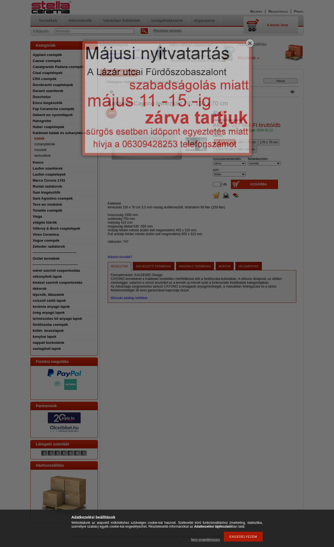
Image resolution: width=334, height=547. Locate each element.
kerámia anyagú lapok (51, 306)
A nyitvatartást (113, 53)
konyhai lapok (45, 337)
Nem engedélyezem (205, 540)
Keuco (38, 162)
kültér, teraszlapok (48, 331)
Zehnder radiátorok (49, 246)
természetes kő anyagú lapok (57, 319)
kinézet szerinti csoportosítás (58, 282)
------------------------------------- (55, 252)
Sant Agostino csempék (53, 198)
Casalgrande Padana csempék (58, 67)
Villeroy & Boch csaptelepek (56, 228)
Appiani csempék (47, 55)
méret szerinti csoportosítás (56, 270)
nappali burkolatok (49, 343)
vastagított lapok (47, 349)
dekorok (40, 288)
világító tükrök (45, 222)
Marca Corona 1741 (49, 180)
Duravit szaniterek (48, 91)
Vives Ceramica (46, 234)
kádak (39, 138)
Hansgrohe (42, 121)
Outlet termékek (46, 258)
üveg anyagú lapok (49, 313)
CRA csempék (45, 79)
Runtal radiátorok (47, 186)
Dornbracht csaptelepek (53, 85)
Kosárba (258, 184)
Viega (37, 216)
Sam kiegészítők (46, 192)
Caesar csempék (47, 61)
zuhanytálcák (44, 144)
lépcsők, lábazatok (48, 294)
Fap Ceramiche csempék (53, 109)
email (136, 50)
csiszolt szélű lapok (49, 300)
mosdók (40, 150)
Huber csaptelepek (49, 127)
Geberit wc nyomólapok (53, 115)
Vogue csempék (46, 240)
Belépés (256, 11)
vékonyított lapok (47, 276)
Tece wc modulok (47, 204)
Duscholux (42, 97)
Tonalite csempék (47, 210)
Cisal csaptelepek (48, 73)
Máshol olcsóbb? (120, 257)
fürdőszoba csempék (50, 325)
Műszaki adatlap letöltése (129, 298)
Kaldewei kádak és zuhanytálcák (60, 133)
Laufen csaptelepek (49, 174)
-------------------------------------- (55, 264)
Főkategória (114, 82)
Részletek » (248, 57)
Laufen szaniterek (48, 168)
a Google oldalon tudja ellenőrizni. (126, 57)
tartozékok (42, 155)
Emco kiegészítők (48, 103)
